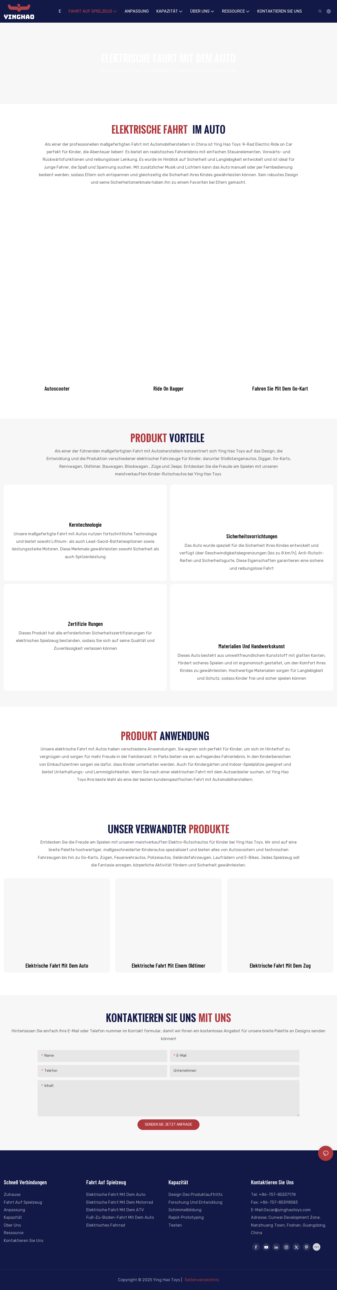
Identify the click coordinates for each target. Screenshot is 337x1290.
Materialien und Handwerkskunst (251, 646)
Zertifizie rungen (85, 623)
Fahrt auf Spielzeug (152, 70)
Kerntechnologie (85, 524)
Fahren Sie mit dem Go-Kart (280, 388)
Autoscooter (57, 388)
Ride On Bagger (168, 388)
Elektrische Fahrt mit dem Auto (207, 70)
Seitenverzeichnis (202, 1279)
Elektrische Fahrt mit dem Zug (280, 965)
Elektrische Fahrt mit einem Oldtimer (168, 965)
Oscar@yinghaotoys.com (287, 1209)
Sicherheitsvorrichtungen (251, 536)
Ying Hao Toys (112, 70)
